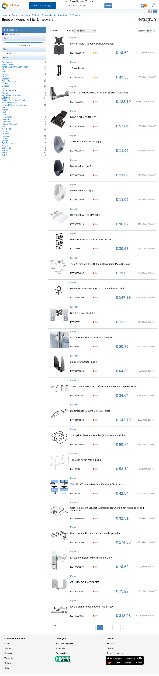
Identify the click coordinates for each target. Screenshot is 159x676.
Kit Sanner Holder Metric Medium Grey (91, 557)
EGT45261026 (77, 102)
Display (141, 31)
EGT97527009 (77, 126)
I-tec (4, 107)
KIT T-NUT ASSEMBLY (82, 313)
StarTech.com (8, 143)
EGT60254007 (77, 273)
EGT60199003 (77, 518)
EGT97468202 (77, 591)
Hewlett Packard (9, 102)
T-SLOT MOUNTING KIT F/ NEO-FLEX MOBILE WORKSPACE (104, 386)
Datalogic (6, 86)
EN (155, 11)
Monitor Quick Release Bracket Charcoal (92, 43)
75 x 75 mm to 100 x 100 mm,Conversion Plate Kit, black (100, 264)
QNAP (5, 138)
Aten (4, 69)
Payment (8, 648)
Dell (3, 88)
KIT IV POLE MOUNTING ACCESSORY (92, 337)
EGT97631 (75, 322)
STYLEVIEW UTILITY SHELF (86, 215)
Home (4, 15)
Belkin (4, 74)
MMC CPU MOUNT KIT (83, 117)
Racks (37, 15)
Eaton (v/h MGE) (9, 90)
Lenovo (5, 119)
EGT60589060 (77, 53)
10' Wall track (77, 68)
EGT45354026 (77, 616)
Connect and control (21, 15)
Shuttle (5, 141)
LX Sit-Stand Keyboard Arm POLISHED (91, 606)
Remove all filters (11, 34)
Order (7, 643)
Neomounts (7, 129)
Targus (5, 145)
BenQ (4, 76)
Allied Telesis (8, 64)
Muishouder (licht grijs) (82, 190)
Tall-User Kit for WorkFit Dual (85, 459)
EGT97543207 (77, 567)
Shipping (8, 653)
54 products (55, 30)
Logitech (6, 121)
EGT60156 (75, 248)
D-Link (5, 83)
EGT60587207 (77, 395)
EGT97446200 (77, 542)
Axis (4, 71)
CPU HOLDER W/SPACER (85, 582)
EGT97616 (75, 493)
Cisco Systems (9, 81)
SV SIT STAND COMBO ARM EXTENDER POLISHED (99, 92)
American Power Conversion (15, 67)
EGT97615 (75, 469)
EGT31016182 (77, 77)
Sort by (70, 31)
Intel (4, 112)
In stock (6, 54)
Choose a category (42, 5)
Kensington (7, 117)
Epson (5, 93)
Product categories (64, 643)
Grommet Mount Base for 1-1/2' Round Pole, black (97, 288)
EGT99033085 (77, 175)
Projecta (6, 136)
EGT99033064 (77, 151)
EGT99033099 (77, 200)
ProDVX (5, 133)
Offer (6, 668)
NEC (4, 126)
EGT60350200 (77, 297)
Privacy (110, 643)
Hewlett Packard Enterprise (14, 105)
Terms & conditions (115, 653)
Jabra (4, 114)
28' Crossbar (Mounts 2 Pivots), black (90, 410)
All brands (60, 648)
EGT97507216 (77, 224)
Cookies (110, 648)
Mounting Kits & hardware (56, 15)
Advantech (7, 62)
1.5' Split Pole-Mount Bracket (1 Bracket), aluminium (98, 435)
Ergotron (76, 15)
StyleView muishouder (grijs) (85, 141)
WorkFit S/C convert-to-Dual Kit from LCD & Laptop (97, 484)
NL (150, 11)
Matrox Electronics (10, 124)
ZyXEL (5, 155)
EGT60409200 (77, 420)
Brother (5, 79)
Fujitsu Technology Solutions (15, 100)
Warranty (8, 658)
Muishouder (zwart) (80, 166)
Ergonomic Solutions (11, 95)
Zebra (4, 152)
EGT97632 (75, 346)
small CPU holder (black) (83, 361)
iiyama (5, 110)
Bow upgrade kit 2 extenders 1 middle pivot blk (95, 533)
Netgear (5, 131)
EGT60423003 (77, 444)
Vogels (5, 150)
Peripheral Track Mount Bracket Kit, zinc (91, 239)
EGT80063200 (77, 371)
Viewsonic (6, 148)
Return (7, 663)
